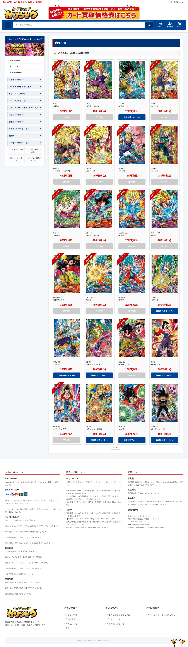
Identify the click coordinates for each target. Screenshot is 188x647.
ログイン (160, 25)
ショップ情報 (71, 615)
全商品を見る (14, 60)
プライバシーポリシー (116, 619)
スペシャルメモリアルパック (33, 150)
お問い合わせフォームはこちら (161, 615)
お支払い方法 (71, 624)
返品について (71, 628)
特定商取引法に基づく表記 (118, 615)
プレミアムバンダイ (16, 149)
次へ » (115, 447)
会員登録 (170, 25)
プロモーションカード (16, 159)
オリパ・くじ (14, 66)
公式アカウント (178, 2)
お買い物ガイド (71, 608)
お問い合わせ (152, 608)
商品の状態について (115, 624)
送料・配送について (74, 619)
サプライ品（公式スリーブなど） (33, 159)
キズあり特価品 (15, 72)
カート (179, 25)
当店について (111, 608)
